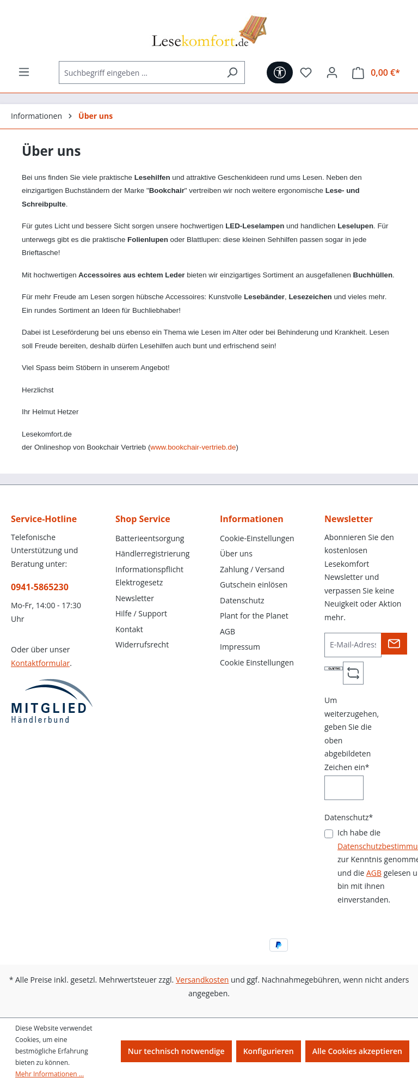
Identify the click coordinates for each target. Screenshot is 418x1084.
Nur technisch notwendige (176, 1051)
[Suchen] (232, 72)
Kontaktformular (40, 663)
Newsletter (134, 598)
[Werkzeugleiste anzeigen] (280, 72)
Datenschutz (242, 600)
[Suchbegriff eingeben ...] (139, 72)
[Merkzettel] (306, 72)
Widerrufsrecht (142, 644)
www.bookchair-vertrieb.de (193, 447)
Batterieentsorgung (149, 538)
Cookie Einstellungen (257, 662)
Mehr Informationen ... (49, 1074)
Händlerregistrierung (152, 553)
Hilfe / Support (141, 613)
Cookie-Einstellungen (257, 538)
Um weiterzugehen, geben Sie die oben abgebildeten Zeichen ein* (351, 733)
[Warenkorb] (376, 73)
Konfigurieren (268, 1051)
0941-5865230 (40, 587)
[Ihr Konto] (332, 72)
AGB (227, 631)
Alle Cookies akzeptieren (357, 1051)
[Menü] (24, 72)
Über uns (236, 553)
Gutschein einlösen (253, 584)
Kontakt (129, 629)
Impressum (240, 646)
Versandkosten (202, 979)
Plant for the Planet (254, 615)
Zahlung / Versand (252, 569)
